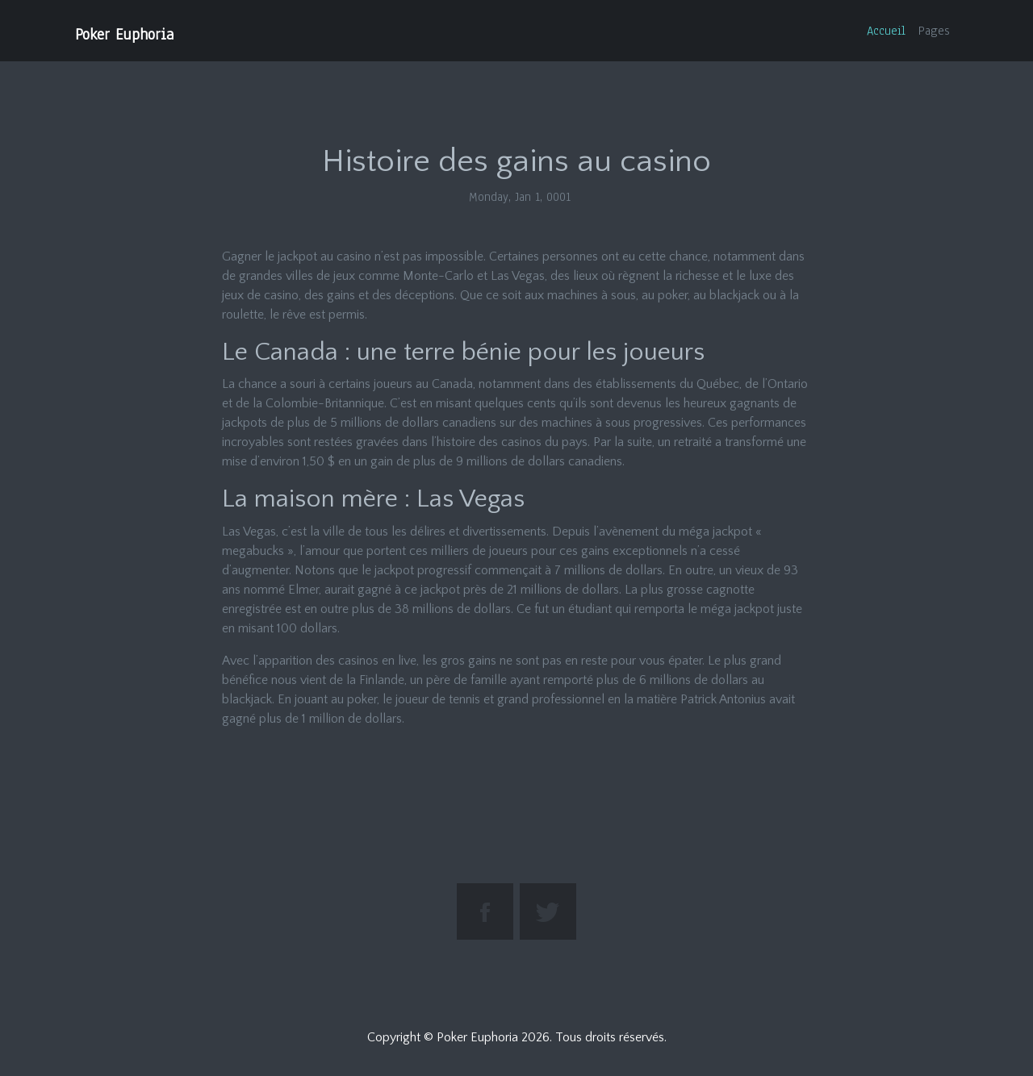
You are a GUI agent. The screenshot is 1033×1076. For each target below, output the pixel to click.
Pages (934, 31)
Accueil (886, 31)
